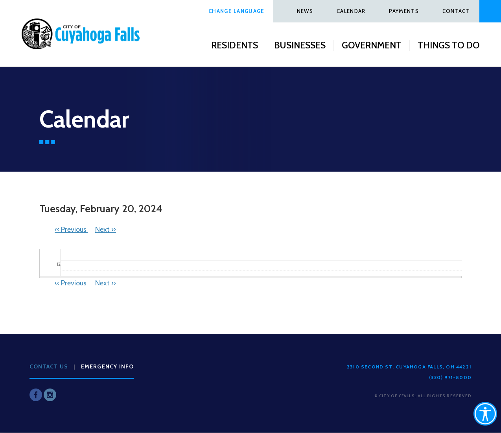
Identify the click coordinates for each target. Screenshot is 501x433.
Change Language (236, 11)
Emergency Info (107, 366)
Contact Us (48, 366)
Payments (403, 11)
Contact (456, 11)
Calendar (351, 11)
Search (490, 11)
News (305, 11)
